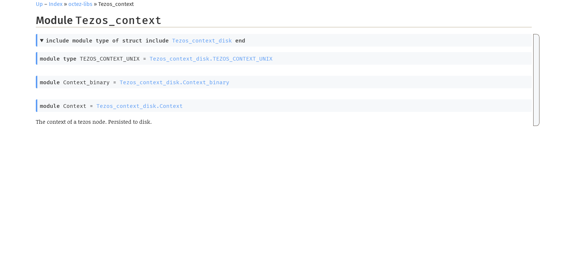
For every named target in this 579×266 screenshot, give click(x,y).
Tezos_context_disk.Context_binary (174, 82)
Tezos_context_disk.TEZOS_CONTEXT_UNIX (211, 58)
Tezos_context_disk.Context (139, 106)
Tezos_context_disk (202, 40)
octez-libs (80, 4)
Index (55, 4)
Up (39, 4)
